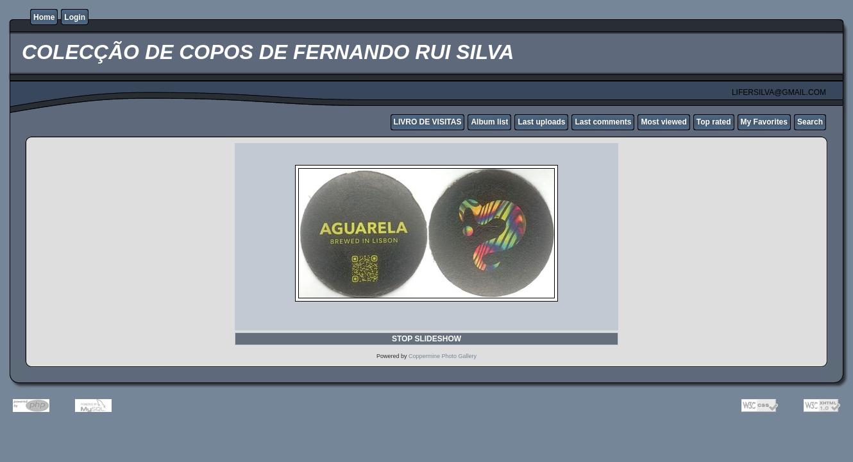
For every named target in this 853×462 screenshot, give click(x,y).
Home (44, 17)
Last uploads (541, 121)
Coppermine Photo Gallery (443, 356)
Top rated (714, 121)
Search (810, 121)
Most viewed (663, 121)
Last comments (603, 121)
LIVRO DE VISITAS (428, 121)
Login (74, 17)
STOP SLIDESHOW (426, 338)
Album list (489, 121)
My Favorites (764, 121)
